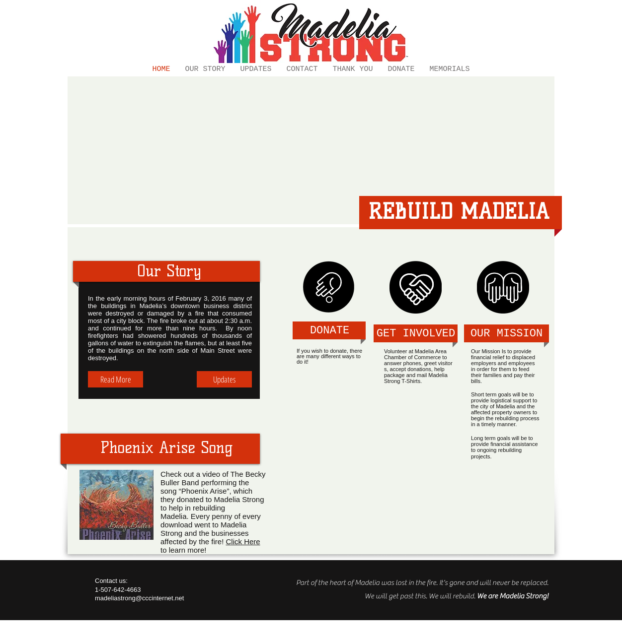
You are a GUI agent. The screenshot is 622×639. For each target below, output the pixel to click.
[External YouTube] (311, 151)
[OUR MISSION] (506, 334)
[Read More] (115, 379)
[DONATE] (329, 331)
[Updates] (224, 379)
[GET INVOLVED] (416, 334)
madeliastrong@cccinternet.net (139, 598)
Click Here (243, 541)
